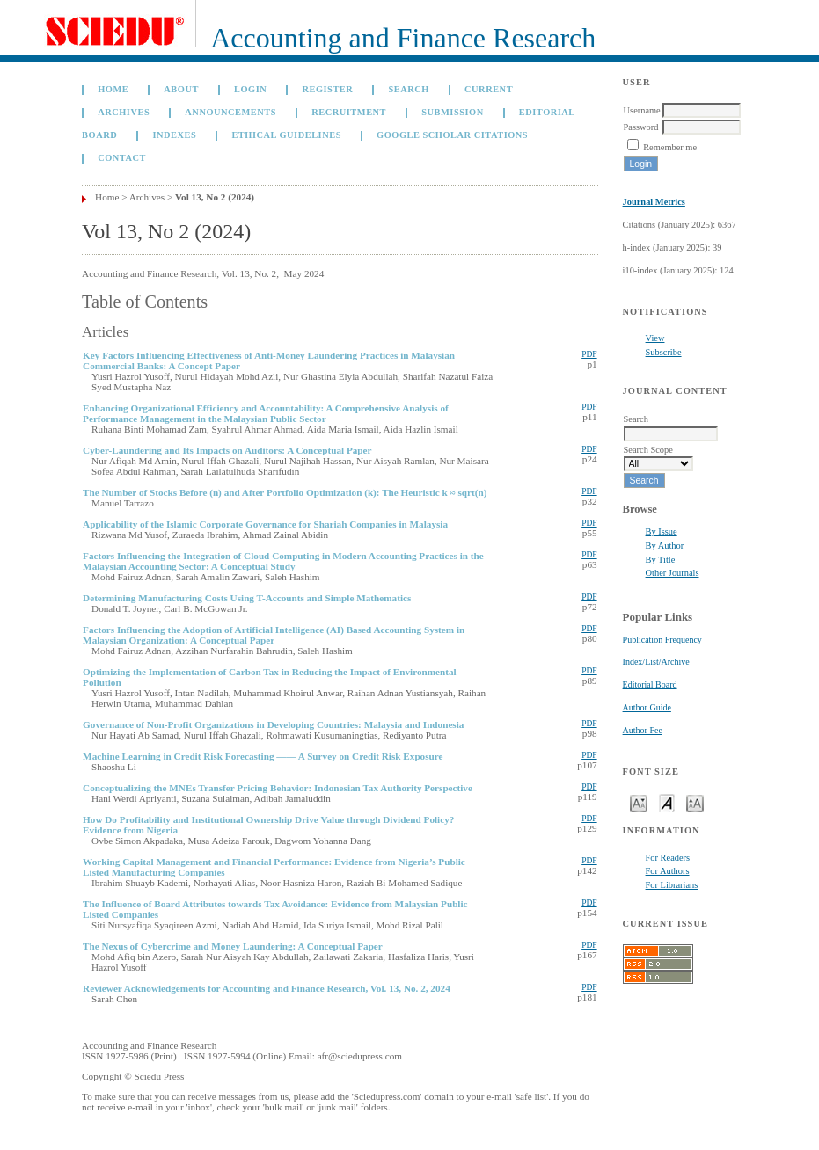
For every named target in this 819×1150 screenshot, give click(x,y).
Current (488, 89)
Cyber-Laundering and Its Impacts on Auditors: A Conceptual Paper (227, 450)
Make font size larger (695, 802)
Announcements (230, 112)
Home (113, 89)
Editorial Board (650, 684)
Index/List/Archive (656, 661)
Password (641, 127)
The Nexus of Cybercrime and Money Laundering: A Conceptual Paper (233, 946)
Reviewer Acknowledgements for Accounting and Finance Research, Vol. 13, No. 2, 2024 (266, 988)
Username (642, 110)
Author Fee (642, 730)
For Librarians (672, 885)
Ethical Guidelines (286, 135)
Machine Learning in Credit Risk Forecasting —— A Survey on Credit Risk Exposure (262, 756)
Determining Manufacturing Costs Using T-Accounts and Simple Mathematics (247, 598)
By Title (661, 559)
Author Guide (647, 707)
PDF (588, 354)
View (655, 338)
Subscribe (664, 352)
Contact (122, 158)
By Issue (661, 531)
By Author (665, 545)
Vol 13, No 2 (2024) (214, 197)
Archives (124, 112)
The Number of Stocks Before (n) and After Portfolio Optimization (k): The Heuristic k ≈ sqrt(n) (284, 492)
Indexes (174, 135)
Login (250, 89)
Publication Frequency (662, 639)
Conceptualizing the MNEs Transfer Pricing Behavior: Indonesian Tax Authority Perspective (277, 787)
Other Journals (672, 573)
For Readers (668, 857)
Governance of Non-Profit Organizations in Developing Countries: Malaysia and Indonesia (273, 724)
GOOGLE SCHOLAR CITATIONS (452, 135)
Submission (452, 112)
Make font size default (667, 802)
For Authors (668, 871)
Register (327, 89)
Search (408, 89)
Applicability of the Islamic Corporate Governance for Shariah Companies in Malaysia (265, 524)
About (181, 89)
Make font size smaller (638, 802)
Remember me (670, 147)
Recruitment (348, 112)
